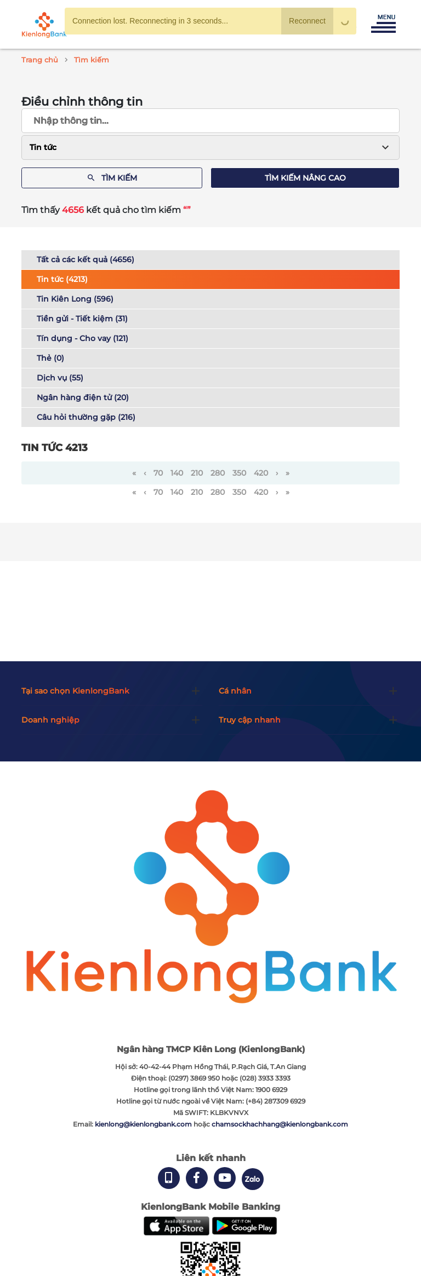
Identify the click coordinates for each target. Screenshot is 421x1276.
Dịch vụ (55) (60, 378)
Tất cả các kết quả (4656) (85, 259)
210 (197, 473)
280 (217, 473)
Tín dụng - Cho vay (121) (82, 338)
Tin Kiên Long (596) (75, 299)
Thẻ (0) (50, 358)
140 (176, 473)
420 (261, 473)
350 (239, 473)
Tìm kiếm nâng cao (305, 178)
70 (158, 473)
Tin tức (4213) (62, 279)
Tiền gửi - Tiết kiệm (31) (82, 319)
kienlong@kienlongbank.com (144, 1124)
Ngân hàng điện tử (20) (83, 397)
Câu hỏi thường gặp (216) (86, 417)
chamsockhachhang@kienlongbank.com (280, 1124)
